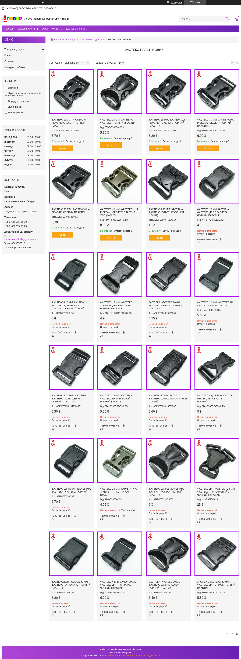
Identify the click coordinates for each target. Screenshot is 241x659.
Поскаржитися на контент (120, 655)
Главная (8, 28)
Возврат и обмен (14, 67)
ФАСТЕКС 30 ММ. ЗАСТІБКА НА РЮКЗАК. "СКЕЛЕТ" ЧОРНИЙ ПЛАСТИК (215, 122)
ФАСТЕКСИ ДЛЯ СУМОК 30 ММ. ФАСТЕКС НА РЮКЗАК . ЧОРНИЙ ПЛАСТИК (71, 584)
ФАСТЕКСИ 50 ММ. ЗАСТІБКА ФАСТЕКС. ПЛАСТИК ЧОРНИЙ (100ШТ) (166, 212)
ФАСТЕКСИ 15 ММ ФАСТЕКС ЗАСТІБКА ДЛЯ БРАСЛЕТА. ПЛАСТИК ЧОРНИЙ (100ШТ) (68, 305)
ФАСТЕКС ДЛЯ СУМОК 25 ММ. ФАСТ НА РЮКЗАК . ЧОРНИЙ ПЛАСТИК (166, 491)
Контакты (57, 28)
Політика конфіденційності (148, 655)
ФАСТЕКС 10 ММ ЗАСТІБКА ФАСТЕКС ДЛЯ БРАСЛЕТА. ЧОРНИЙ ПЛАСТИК (213, 212)
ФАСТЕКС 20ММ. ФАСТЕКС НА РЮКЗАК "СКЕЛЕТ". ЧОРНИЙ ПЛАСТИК (69, 122)
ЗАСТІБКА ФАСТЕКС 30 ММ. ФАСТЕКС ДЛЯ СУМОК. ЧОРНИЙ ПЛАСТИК (216, 584)
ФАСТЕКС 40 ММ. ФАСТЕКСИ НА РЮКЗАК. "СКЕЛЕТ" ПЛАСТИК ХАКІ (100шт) (119, 212)
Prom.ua (137, 649)
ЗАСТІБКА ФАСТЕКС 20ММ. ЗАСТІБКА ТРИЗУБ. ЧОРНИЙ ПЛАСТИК (165, 305)
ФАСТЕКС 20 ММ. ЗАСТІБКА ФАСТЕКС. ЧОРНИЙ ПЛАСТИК (117, 121)
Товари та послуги (66, 39)
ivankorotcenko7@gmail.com (20, 239)
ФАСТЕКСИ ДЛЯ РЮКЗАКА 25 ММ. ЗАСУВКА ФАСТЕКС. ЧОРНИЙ (214, 398)
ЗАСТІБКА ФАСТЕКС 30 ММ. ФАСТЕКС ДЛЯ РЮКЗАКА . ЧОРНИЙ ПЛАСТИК (165, 584)
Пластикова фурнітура (91, 39)
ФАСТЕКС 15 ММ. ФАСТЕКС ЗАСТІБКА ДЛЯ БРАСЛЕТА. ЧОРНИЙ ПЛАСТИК (116, 305)
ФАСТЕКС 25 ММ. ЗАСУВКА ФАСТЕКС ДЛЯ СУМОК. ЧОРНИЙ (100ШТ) (168, 398)
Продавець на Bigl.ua (120, 652)
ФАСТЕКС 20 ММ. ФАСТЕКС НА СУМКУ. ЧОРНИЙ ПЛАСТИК (215, 304)
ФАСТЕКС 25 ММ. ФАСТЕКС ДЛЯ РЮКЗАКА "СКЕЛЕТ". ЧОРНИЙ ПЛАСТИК (168, 122)
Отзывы (9, 61)
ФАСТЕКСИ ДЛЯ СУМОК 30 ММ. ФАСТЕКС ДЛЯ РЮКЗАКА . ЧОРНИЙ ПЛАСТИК (118, 584)
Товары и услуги (25, 28)
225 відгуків (176, 2)
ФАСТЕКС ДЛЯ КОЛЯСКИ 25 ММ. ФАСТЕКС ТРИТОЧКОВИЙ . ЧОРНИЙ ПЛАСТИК (216, 491)
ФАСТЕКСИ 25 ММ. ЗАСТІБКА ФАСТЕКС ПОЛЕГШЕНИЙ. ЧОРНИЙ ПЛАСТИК (69, 398)
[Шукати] (227, 19)
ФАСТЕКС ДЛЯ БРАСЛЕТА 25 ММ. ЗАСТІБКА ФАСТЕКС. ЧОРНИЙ (71, 490)
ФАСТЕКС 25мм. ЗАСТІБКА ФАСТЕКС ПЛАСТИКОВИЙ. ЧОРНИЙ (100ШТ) (116, 398)
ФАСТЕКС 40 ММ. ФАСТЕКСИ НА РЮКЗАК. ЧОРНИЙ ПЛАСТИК (71, 211)
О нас (45, 28)
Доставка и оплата (76, 28)
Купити (62, 148)
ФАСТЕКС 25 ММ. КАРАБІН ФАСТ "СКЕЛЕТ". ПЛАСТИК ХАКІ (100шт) (119, 491)
